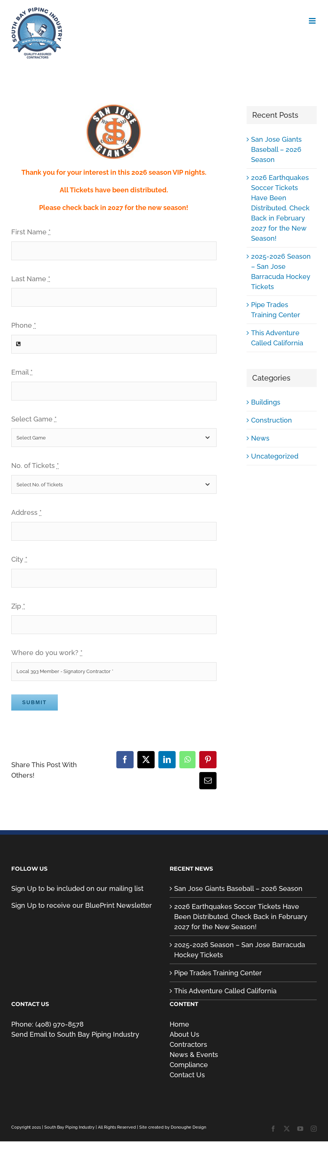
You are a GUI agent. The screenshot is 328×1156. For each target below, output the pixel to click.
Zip (18, 606)
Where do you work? (47, 653)
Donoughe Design (188, 1127)
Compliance (189, 1065)
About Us (184, 1034)
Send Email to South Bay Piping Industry (75, 1034)
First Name (31, 232)
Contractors (188, 1044)
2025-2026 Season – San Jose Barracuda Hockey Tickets (239, 950)
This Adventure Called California (225, 991)
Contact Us (187, 1075)
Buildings (265, 402)
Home (179, 1024)
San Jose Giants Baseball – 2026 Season (276, 149)
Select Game (34, 419)
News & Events (194, 1055)
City (19, 559)
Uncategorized (274, 456)
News (260, 438)
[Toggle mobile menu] (313, 21)
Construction (271, 420)
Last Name (30, 279)
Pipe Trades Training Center (218, 973)
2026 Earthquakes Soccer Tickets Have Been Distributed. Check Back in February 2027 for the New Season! (280, 208)
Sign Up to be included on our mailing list (77, 888)
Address (26, 512)
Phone (23, 325)
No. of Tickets (35, 465)
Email (22, 372)
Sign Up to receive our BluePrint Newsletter (81, 905)
